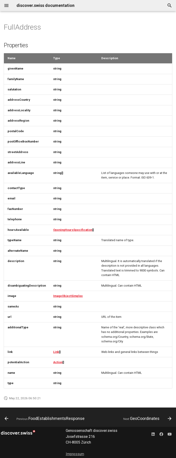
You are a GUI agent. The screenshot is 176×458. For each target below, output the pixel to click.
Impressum (75, 454)
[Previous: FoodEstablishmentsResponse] (45, 418)
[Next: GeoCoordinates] (146, 418)
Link (56, 352)
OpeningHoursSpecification (72, 230)
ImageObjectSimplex (68, 296)
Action (57, 362)
